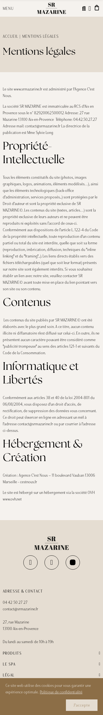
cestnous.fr (28, 481)
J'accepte (81, 705)
